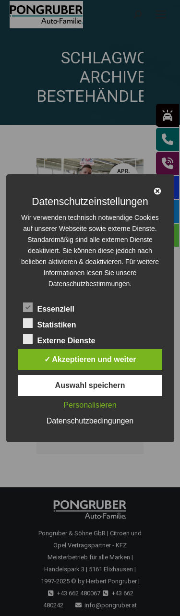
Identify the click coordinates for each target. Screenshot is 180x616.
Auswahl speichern (90, 385)
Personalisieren (89, 405)
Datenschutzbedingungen (90, 421)
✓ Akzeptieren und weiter (90, 359)
